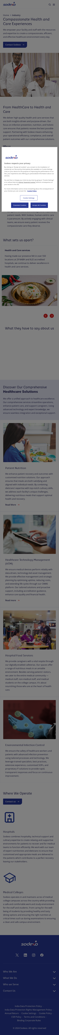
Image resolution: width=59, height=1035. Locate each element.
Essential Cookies (19, 205)
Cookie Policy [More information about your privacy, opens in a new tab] (32, 191)
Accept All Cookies (39, 205)
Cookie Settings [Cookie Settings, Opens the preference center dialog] (29, 198)
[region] (29, 179)
